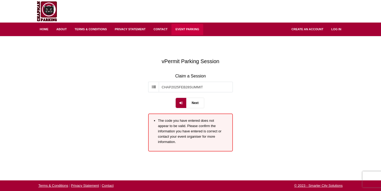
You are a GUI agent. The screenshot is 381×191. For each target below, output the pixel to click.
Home (44, 29)
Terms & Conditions (91, 29)
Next (195, 103)
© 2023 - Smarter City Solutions (318, 186)
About (61, 29)
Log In (336, 29)
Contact (160, 29)
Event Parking (187, 29)
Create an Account (308, 29)
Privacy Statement (130, 29)
